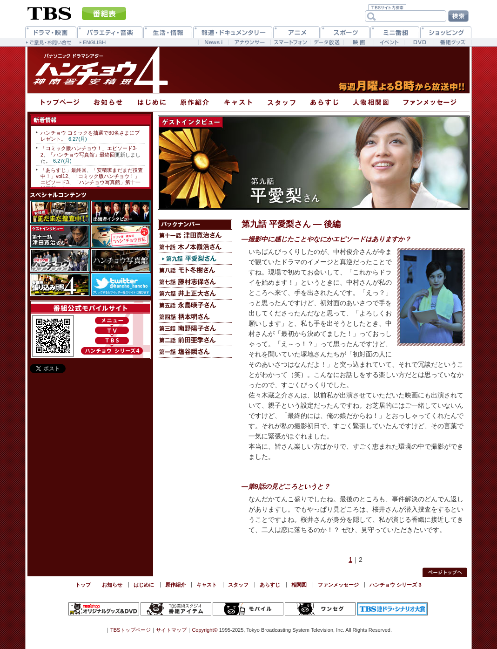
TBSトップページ (130, 630)
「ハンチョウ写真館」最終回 (81, 154)
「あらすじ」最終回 (63, 170)
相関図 (299, 585)
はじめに (144, 585)
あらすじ (270, 585)
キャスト (206, 585)
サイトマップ (171, 630)
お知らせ (112, 585)
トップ (83, 585)
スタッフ (238, 585)
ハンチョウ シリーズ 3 (395, 585)
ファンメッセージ (338, 585)
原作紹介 (175, 585)
